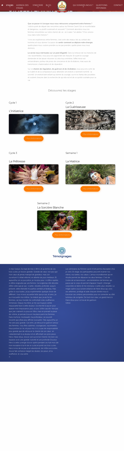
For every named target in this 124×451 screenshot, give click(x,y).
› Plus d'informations (34, 138)
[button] (10, 5)
